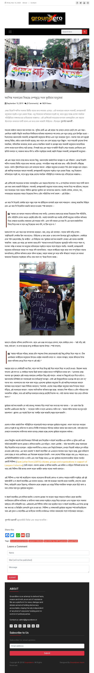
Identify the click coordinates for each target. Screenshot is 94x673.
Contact (33, 3)
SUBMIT (12, 577)
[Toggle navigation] (10, 31)
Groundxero (29, 662)
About (25, 3)
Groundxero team (77, 662)
